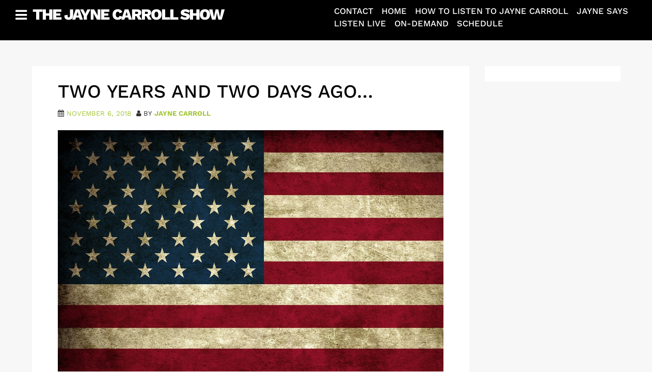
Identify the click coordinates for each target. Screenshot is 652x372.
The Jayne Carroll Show (128, 14)
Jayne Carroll (182, 113)
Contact (353, 11)
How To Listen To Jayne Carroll (491, 11)
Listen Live (360, 23)
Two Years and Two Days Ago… (215, 91)
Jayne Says (602, 11)
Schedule (480, 23)
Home (394, 11)
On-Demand (421, 23)
